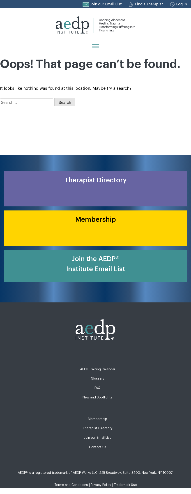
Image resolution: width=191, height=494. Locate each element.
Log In (181, 4)
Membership (97, 419)
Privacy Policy (101, 485)
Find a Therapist (149, 4)
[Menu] (95, 46)
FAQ (97, 388)
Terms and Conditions (71, 485)
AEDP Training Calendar (97, 369)
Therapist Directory (98, 428)
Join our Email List (106, 4)
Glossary (97, 378)
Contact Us (97, 447)
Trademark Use (125, 485)
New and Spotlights (98, 397)
